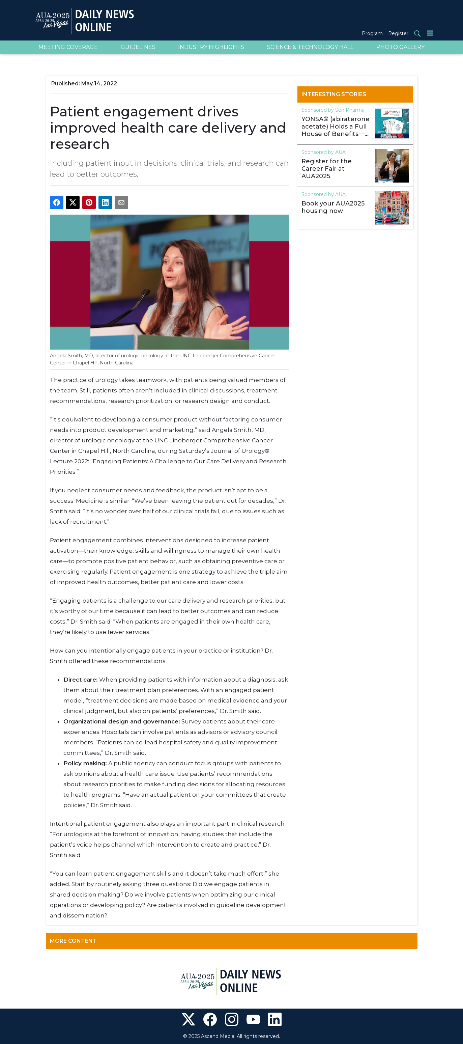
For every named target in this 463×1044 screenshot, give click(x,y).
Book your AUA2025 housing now (333, 207)
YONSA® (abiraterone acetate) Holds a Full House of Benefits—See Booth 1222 (335, 126)
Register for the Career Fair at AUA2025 (326, 169)
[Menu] (430, 33)
